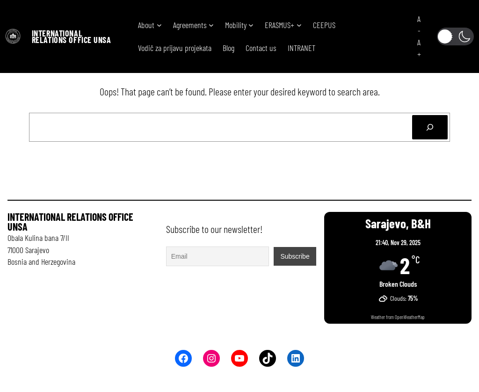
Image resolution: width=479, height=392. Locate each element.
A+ (419, 48)
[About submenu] (159, 25)
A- (419, 25)
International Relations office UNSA (71, 36)
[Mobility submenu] (251, 25)
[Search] (430, 127)
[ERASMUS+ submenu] (299, 25)
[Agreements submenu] (211, 25)
